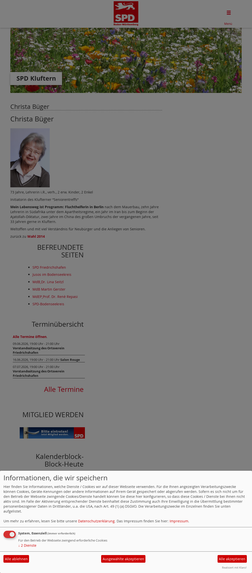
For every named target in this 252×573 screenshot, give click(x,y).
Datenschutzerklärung (96, 521)
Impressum (179, 521)
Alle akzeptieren (232, 559)
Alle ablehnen (16, 559)
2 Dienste (27, 545)
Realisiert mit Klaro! (234, 567)
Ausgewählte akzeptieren (123, 559)
